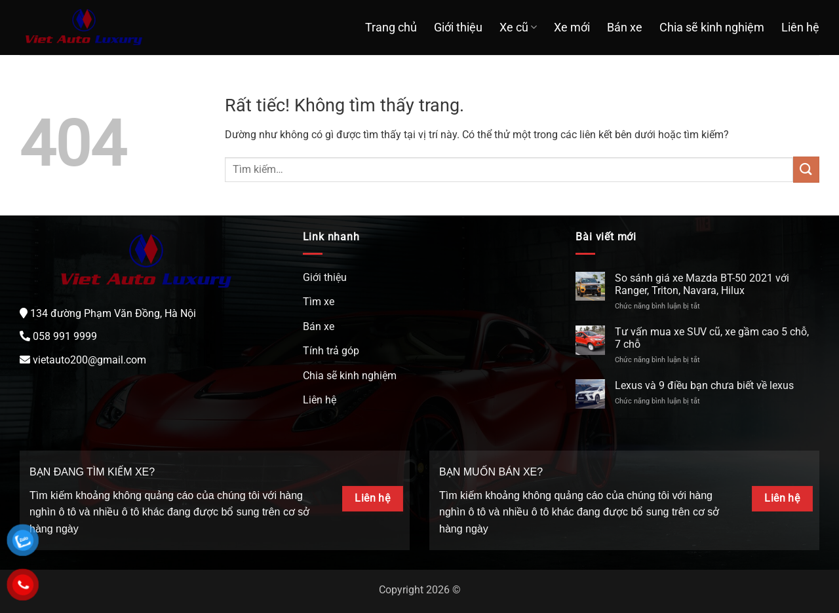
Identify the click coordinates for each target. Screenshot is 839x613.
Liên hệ (800, 27)
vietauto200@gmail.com (89, 360)
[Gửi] (806, 169)
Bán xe (624, 27)
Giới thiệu (458, 27)
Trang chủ (391, 27)
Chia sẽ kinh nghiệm (711, 27)
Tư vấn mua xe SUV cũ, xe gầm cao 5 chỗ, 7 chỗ (712, 337)
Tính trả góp (331, 350)
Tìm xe (318, 301)
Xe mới (572, 27)
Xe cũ (518, 27)
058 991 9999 (65, 336)
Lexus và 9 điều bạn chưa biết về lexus (704, 385)
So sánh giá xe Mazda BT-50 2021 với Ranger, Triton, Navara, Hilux (702, 284)
